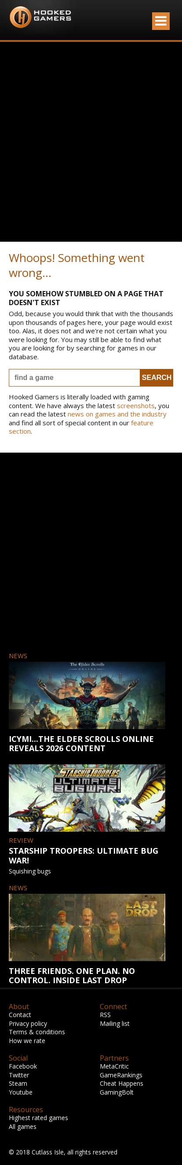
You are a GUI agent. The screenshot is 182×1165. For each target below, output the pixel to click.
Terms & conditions (37, 1032)
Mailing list (115, 1023)
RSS (105, 1014)
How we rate (27, 1040)
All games (22, 1126)
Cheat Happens (121, 1083)
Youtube (21, 1092)
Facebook (23, 1066)
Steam (18, 1083)
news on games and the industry (117, 413)
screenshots (136, 405)
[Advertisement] (91, 142)
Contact (20, 1014)
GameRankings (121, 1075)
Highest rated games (38, 1117)
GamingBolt (117, 1092)
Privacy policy (28, 1023)
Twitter (19, 1075)
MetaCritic (114, 1066)
